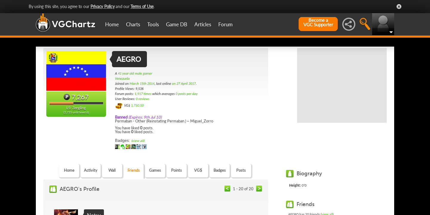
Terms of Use (141, 6)
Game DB (176, 24)
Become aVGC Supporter (318, 22)
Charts (133, 24)
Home (112, 24)
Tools (153, 24)
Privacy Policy (102, 6)
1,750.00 (137, 105)
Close (399, 6)
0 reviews (143, 99)
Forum (225, 24)
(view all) (138, 141)
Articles (202, 24)
